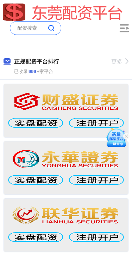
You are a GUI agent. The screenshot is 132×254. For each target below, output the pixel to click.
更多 (119, 62)
